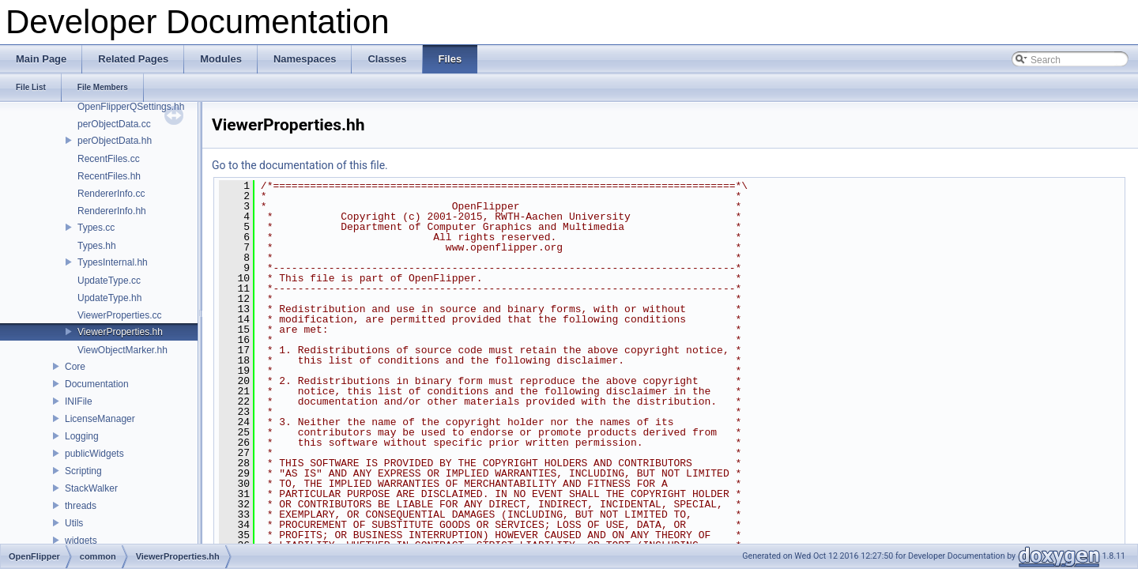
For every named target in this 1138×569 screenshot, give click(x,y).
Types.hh (96, 245)
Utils (74, 523)
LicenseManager (100, 418)
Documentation (97, 384)
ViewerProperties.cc (119, 315)
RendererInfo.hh (111, 211)
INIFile (78, 401)
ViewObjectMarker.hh (122, 350)
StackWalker (91, 488)
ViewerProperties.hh (120, 331)
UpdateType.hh (109, 297)
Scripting (83, 471)
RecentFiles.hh (109, 176)
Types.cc (96, 227)
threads (80, 505)
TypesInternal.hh (112, 262)
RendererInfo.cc (111, 193)
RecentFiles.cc (108, 158)
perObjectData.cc (114, 124)
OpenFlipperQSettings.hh (130, 106)
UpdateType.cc (109, 280)
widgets (81, 540)
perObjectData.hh (114, 140)
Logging (82, 436)
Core (75, 366)
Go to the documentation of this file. (300, 165)
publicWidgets (94, 453)
